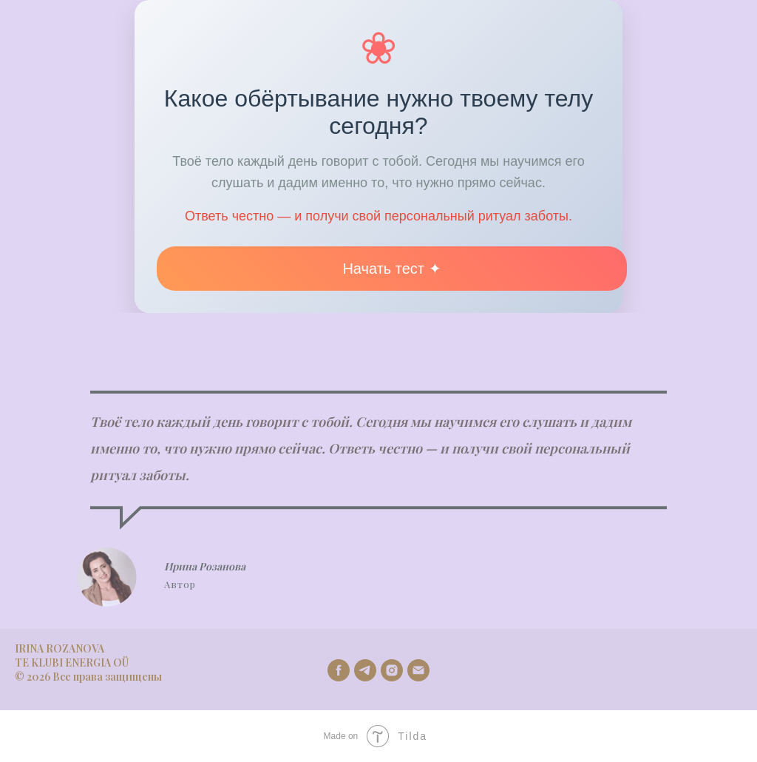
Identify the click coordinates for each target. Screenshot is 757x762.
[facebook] (338, 670)
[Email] (418, 670)
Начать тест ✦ (391, 268)
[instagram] (392, 670)
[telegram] (365, 670)
